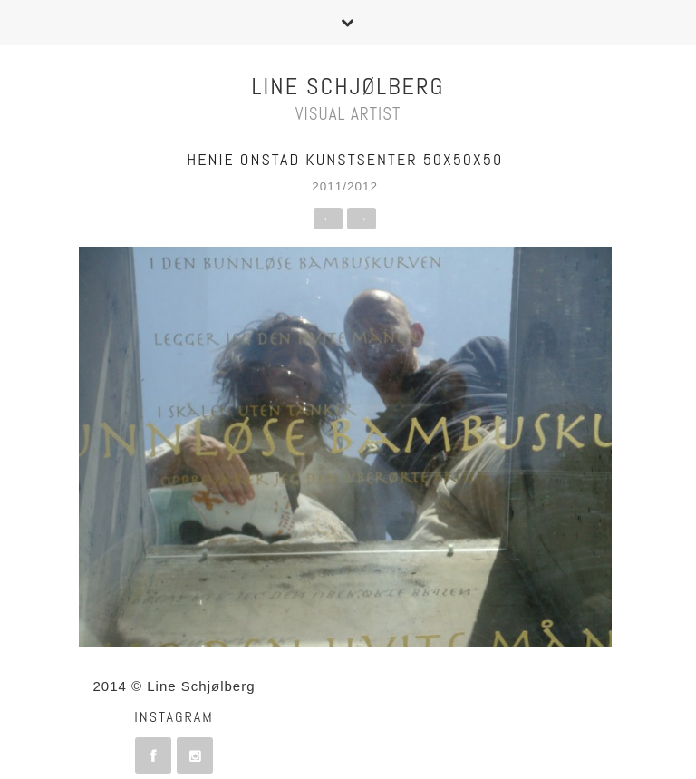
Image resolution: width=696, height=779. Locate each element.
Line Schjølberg (348, 87)
